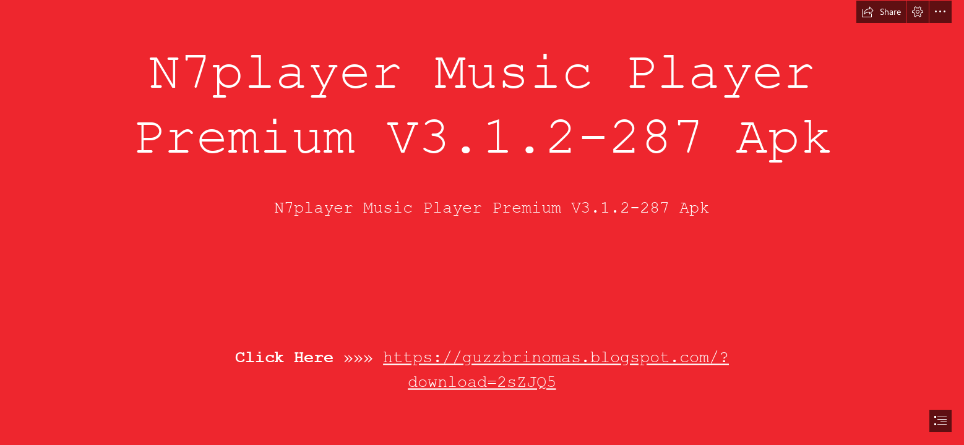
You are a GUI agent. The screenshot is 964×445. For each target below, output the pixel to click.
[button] (881, 12)
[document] (482, 222)
